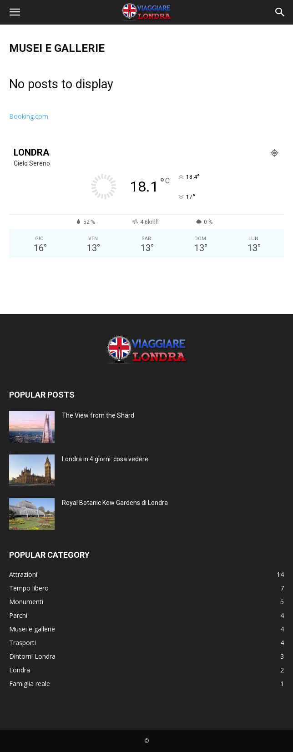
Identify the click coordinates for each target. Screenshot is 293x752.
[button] (14, 12)
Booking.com (28, 116)
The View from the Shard (98, 415)
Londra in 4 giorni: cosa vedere (105, 459)
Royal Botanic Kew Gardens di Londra (115, 502)
